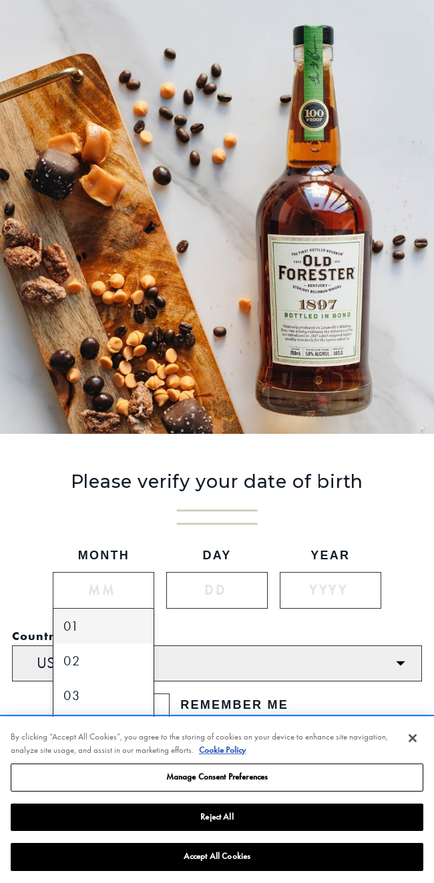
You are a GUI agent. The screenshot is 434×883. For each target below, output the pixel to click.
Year (330, 555)
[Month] (103, 590)
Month (104, 555)
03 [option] (72, 695)
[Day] (217, 590)
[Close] (412, 739)
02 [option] (72, 661)
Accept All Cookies (217, 857)
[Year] (330, 590)
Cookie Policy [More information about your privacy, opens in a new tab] (222, 751)
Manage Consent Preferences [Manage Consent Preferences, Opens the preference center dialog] (217, 777)
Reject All (216, 817)
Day (216, 555)
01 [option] (71, 626)
